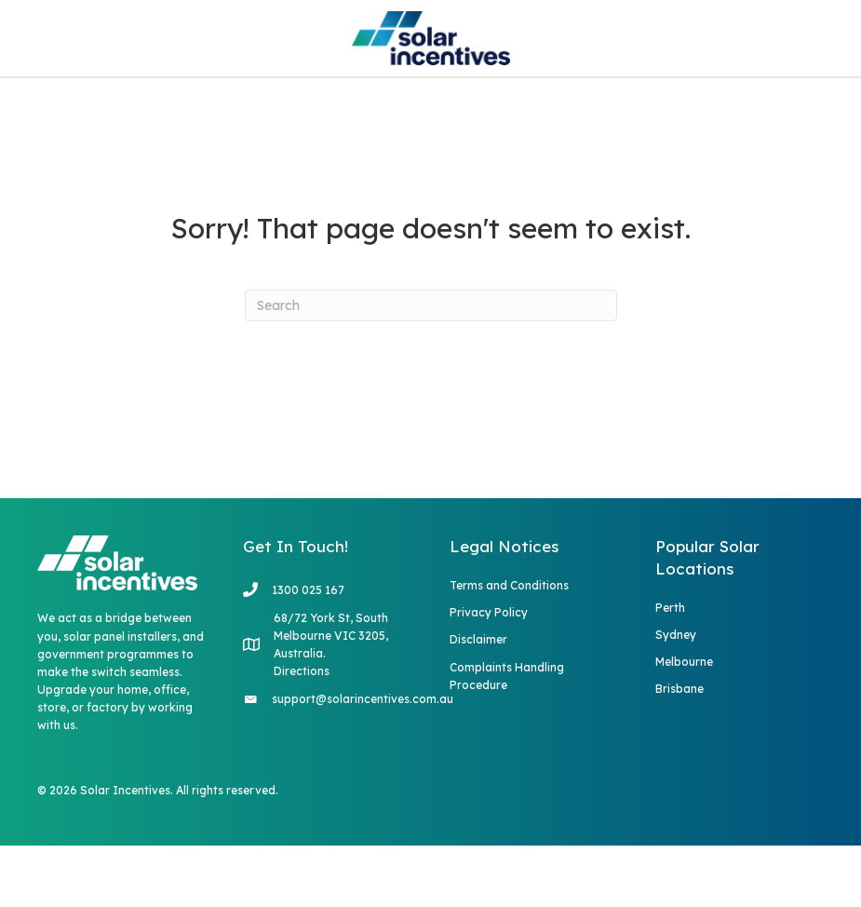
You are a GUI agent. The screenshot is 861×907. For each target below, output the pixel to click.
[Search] (431, 367)
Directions (302, 732)
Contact (531, 108)
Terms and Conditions (509, 647)
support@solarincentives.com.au (362, 760)
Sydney (675, 696)
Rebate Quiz (675, 108)
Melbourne (684, 723)
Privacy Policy (489, 674)
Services (243, 108)
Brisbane (679, 751)
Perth (670, 669)
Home (141, 108)
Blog (438, 108)
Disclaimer (478, 702)
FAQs (358, 108)
